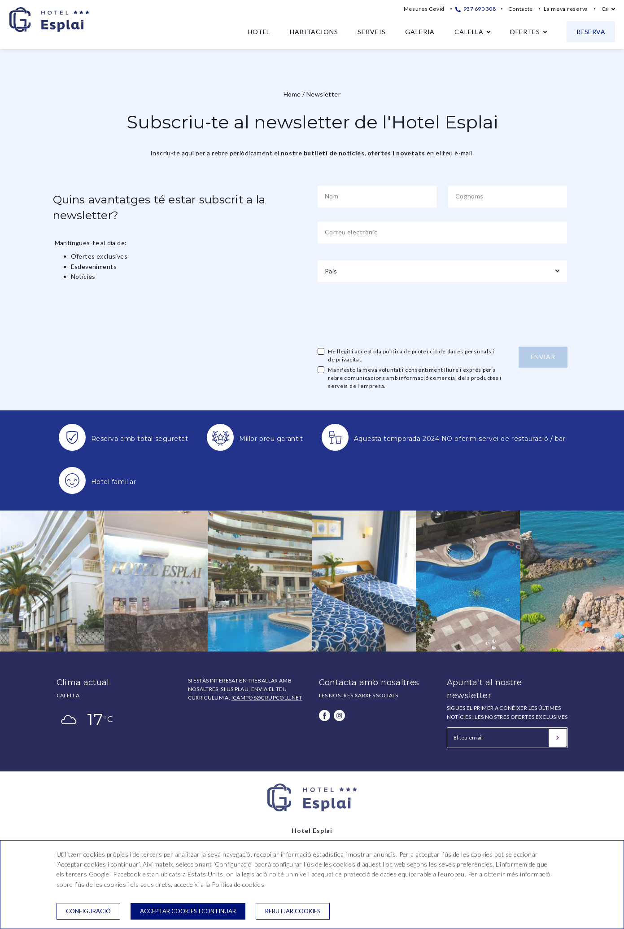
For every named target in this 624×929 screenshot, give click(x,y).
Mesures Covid (424, 8)
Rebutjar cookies (292, 911)
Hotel (259, 31)
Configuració (88, 911)
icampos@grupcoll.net (266, 697)
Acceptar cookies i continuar (188, 911)
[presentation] (385, 313)
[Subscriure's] (558, 738)
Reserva (590, 31)
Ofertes (525, 31)
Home (292, 94)
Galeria (420, 31)
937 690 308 (475, 8)
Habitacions (314, 31)
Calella (469, 31)
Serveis (371, 31)
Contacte (520, 8)
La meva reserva (566, 8)
